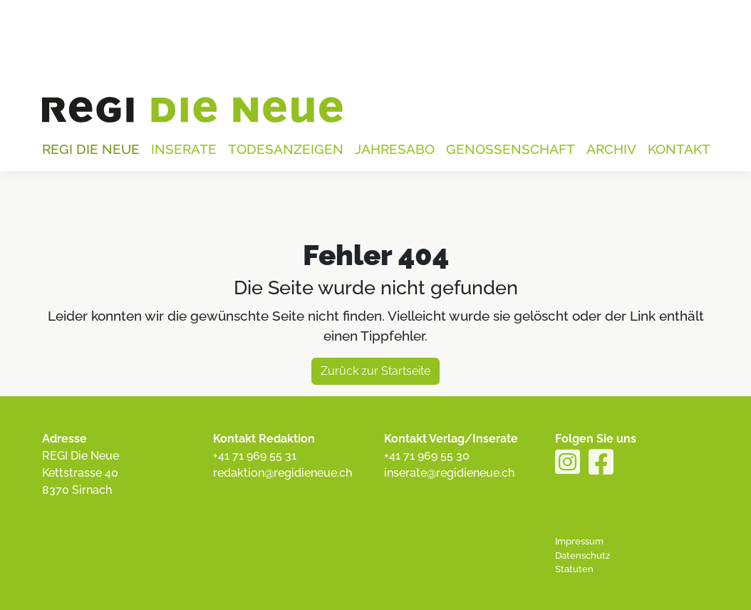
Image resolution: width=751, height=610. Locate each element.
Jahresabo (395, 149)
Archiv (611, 149)
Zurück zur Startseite (375, 371)
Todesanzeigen (285, 149)
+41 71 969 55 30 (427, 455)
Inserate (184, 149)
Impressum (579, 541)
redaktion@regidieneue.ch (282, 473)
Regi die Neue (91, 149)
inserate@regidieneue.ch (449, 473)
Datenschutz (582, 555)
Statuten (574, 569)
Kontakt (679, 149)
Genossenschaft (510, 149)
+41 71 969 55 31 (254, 455)
